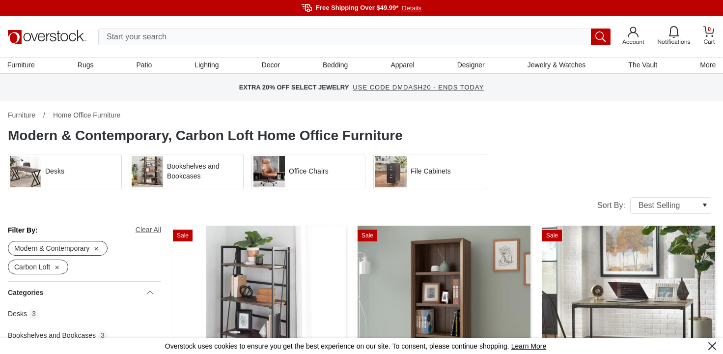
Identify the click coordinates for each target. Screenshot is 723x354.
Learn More (529, 346)
